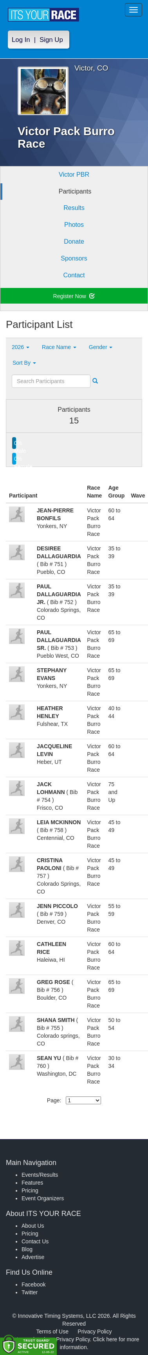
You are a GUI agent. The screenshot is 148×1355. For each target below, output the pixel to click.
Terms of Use (52, 1331)
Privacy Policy (95, 1331)
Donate (74, 241)
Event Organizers (43, 1198)
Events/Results (40, 1175)
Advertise (33, 1257)
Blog (27, 1249)
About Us (33, 1226)
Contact (74, 275)
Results (73, 207)
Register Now (74, 296)
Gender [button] (101, 347)
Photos (74, 224)
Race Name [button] (59, 347)
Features (32, 1183)
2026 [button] (20, 347)
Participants (75, 191)
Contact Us (35, 1241)
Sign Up (51, 39)
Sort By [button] (24, 363)
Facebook (33, 1284)
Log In (21, 39)
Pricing (30, 1190)
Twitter (30, 1292)
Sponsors (74, 258)
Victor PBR (74, 174)
